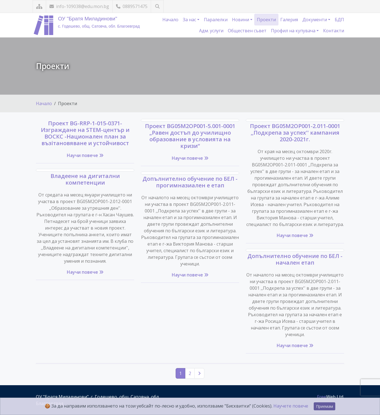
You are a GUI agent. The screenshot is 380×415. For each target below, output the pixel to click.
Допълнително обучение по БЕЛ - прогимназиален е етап (190, 182)
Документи (315, 20)
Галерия (289, 20)
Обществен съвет (247, 31)
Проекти (266, 20)
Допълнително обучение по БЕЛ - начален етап (294, 259)
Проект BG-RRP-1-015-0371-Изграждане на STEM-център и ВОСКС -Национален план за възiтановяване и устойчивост (85, 133)
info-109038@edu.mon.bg (79, 6)
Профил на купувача (293, 31)
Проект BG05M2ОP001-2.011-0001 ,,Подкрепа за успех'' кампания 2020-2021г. (295, 132)
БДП (339, 20)
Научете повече (290, 406)
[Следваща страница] (199, 373)
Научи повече (85, 155)
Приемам (324, 406)
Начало (170, 20)
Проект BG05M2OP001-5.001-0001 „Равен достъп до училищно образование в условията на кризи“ (190, 136)
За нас (190, 20)
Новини (241, 20)
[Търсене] (157, 6)
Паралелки (216, 20)
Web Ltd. (330, 397)
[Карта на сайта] (39, 6)
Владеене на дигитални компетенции (85, 179)
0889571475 (131, 6)
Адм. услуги (211, 31)
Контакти (333, 31)
